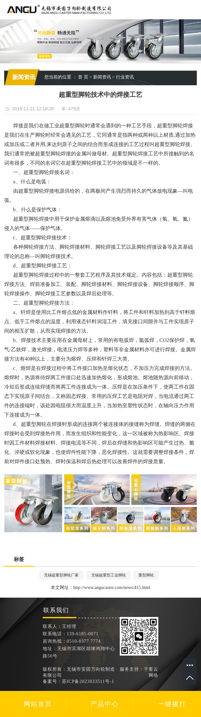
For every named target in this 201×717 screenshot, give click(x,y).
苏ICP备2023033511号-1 (88, 681)
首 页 (83, 77)
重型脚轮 (146, 575)
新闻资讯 (102, 77)
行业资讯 (125, 77)
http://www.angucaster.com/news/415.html (111, 587)
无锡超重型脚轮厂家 (61, 575)
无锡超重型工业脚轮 (108, 575)
